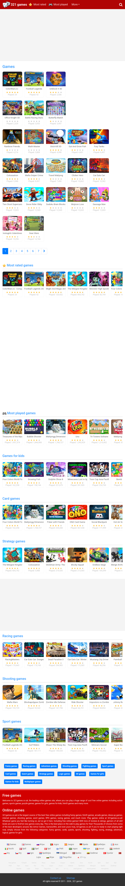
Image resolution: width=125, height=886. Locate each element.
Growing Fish (34, 479)
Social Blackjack (99, 522)
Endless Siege (99, 565)
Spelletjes (100, 844)
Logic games (64, 774)
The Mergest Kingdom (78, 289)
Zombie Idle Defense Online (59, 702)
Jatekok (115, 848)
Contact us (55, 878)
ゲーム (81, 857)
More (75, 4)
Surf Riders (34, 745)
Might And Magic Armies (57, 289)
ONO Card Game (77, 522)
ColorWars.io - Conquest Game (17, 289)
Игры (41, 844)
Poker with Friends (55, 522)
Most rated (40, 4)
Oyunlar (108, 853)
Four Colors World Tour (13, 479)
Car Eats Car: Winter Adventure (82, 659)
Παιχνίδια (66, 857)
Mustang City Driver (99, 659)
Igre (30, 853)
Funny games (11, 766)
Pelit (60, 848)
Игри (50, 857)
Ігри (86, 848)
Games (12, 844)
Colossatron (34, 565)
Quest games (27, 774)
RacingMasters (12, 659)
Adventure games (49, 766)
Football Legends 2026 (35, 289)
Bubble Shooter (34, 436)
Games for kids (13, 456)
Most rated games (17, 265)
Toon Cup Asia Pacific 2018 (102, 479)
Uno (77, 436)
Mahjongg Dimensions (56, 436)
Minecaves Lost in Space (79, 479)
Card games (11, 499)
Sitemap (70, 878)
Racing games (12, 636)
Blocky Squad (77, 565)
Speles (77, 853)
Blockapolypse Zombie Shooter (39, 702)
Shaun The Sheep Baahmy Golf (60, 745)
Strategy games (13, 541)
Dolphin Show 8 (56, 479)
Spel (35, 848)
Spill (23, 848)
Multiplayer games (33, 782)
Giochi (9, 848)
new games (105, 868)
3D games (80, 774)
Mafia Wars (12, 702)
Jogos (54, 844)
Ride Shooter (77, 702)
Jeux (114, 844)
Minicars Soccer (99, 745)
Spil (47, 848)
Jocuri (100, 848)
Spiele (84, 844)
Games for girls (97, 774)
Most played (61, 4)
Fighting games (89, 766)
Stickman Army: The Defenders (60, 565)
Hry (18, 853)
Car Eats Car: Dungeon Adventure (40, 659)
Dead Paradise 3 (55, 659)
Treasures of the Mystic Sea (16, 436)
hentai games (91, 868)
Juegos (69, 844)
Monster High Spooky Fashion (103, 289)
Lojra (28, 868)
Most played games (19, 413)
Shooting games (14, 679)
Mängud (61, 853)
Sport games (11, 721)
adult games (78, 868)
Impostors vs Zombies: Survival (104, 702)
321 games (19, 4)
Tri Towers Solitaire (99, 436)
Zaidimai (92, 853)
